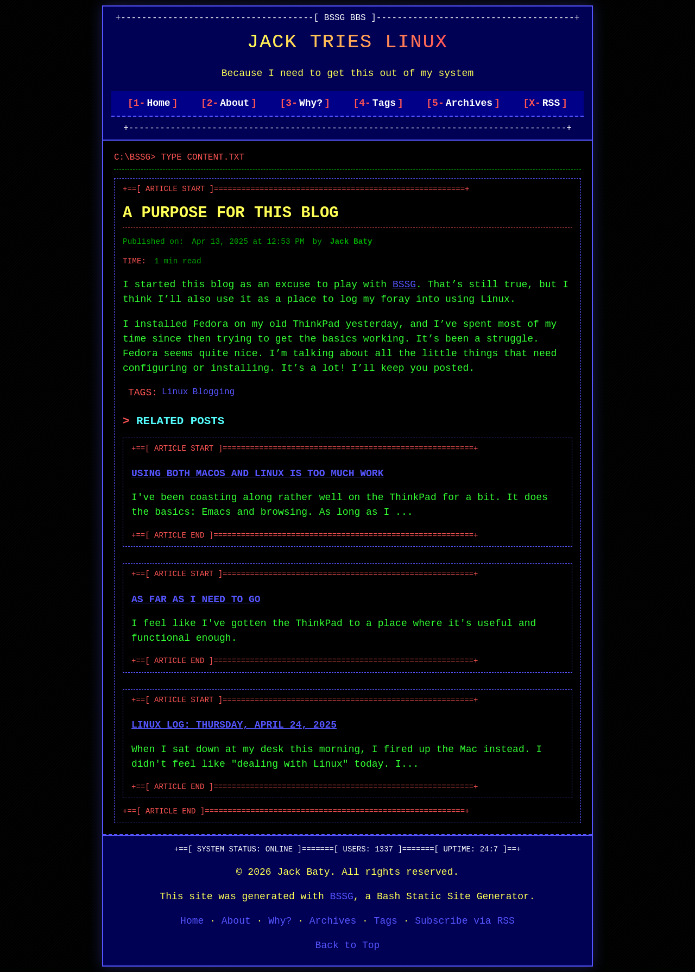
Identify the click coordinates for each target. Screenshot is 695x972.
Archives (469, 103)
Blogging (214, 392)
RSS (551, 103)
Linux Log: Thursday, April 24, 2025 (234, 724)
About (234, 103)
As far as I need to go (196, 599)
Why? (311, 103)
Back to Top (347, 945)
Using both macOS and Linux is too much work (257, 473)
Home (158, 103)
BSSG (404, 284)
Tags (384, 103)
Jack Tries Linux (347, 42)
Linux (175, 392)
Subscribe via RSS (465, 921)
